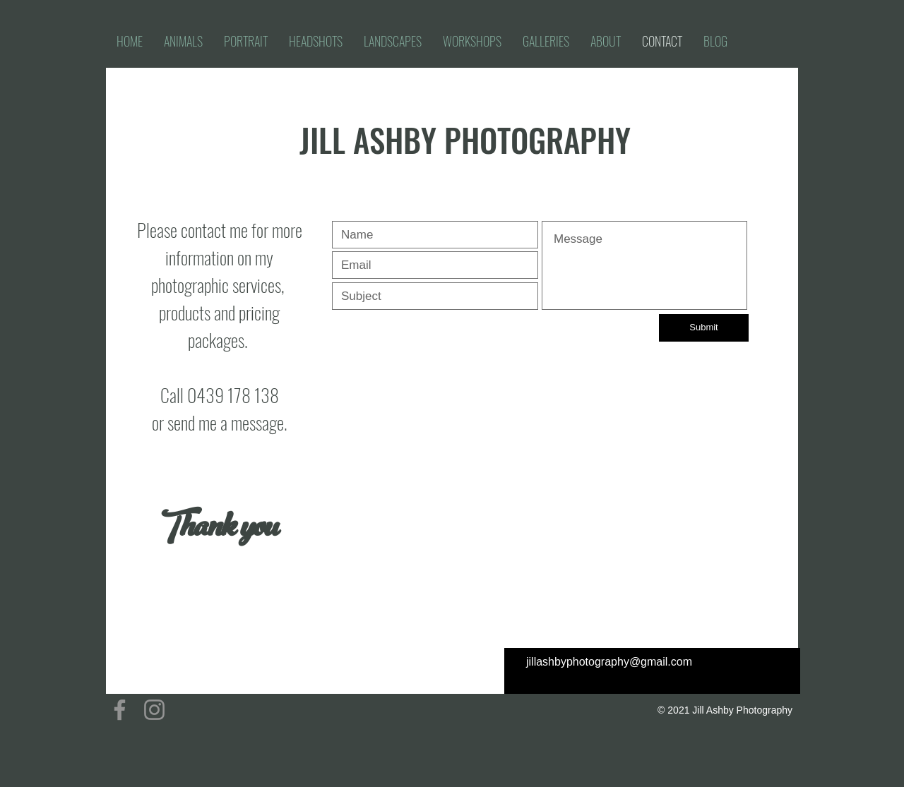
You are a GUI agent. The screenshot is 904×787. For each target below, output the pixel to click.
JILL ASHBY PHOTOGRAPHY (465, 139)
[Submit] (704, 328)
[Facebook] (119, 709)
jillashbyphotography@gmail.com (609, 662)
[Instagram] (154, 709)
